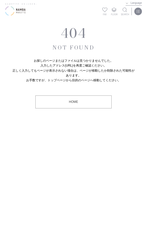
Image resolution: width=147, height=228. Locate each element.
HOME (73, 102)
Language (136, 3)
